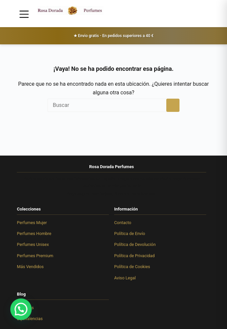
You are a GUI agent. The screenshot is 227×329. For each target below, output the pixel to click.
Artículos (25, 307)
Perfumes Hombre (34, 233)
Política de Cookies (132, 266)
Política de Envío (129, 233)
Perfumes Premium (35, 255)
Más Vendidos (30, 266)
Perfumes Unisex (33, 244)
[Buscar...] (107, 105)
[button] (14, 311)
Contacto (122, 222)
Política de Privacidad (134, 255)
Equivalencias (30, 318)
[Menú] (24, 14)
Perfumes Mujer (32, 222)
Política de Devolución (135, 244)
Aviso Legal (125, 277)
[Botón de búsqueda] (172, 105)
